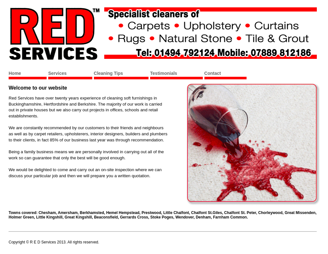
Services (57, 73)
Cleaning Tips (108, 73)
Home (15, 73)
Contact (212, 73)
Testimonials (163, 73)
